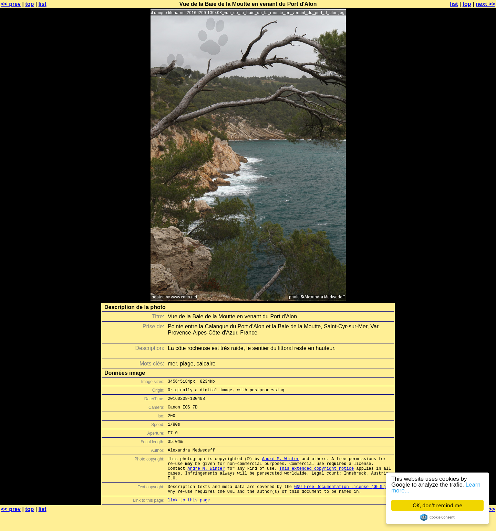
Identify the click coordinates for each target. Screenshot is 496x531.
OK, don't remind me (438, 505)
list (42, 4)
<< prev (11, 4)
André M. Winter (280, 469)
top (29, 4)
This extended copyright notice (316, 481)
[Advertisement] (468, 170)
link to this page (189, 517)
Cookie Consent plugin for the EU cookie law (437, 517)
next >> (485, 4)
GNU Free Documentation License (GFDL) (340, 502)
